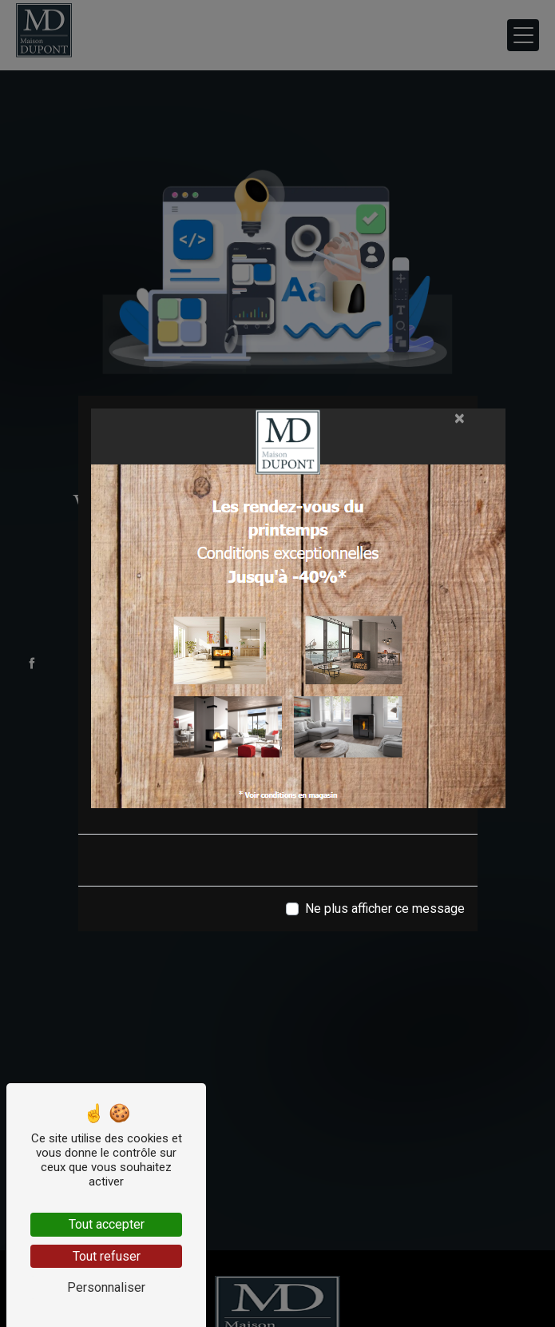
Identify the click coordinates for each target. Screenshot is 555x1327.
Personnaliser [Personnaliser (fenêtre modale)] (106, 1287)
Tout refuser (107, 1256)
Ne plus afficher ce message (385, 908)
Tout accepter (107, 1224)
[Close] (460, 418)
